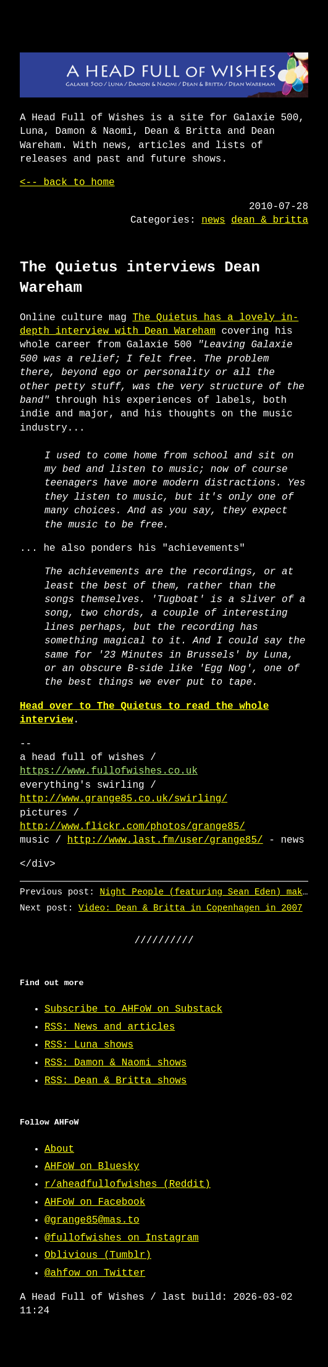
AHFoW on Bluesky (92, 1166)
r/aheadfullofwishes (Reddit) (127, 1184)
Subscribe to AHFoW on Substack (133, 1009)
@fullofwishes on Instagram (121, 1238)
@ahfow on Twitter (94, 1273)
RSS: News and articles (109, 1027)
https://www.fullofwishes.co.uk (109, 771)
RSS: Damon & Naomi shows (115, 1063)
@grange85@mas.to (92, 1220)
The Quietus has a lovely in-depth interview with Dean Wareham (159, 324)
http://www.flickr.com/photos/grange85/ (132, 826)
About (59, 1149)
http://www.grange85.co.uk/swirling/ (123, 799)
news (213, 220)
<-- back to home (67, 182)
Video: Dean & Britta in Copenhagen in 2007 (190, 908)
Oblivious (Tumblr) (97, 1255)
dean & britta (269, 220)
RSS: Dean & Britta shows (115, 1081)
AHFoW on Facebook (94, 1202)
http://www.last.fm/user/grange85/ (165, 840)
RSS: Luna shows (88, 1045)
